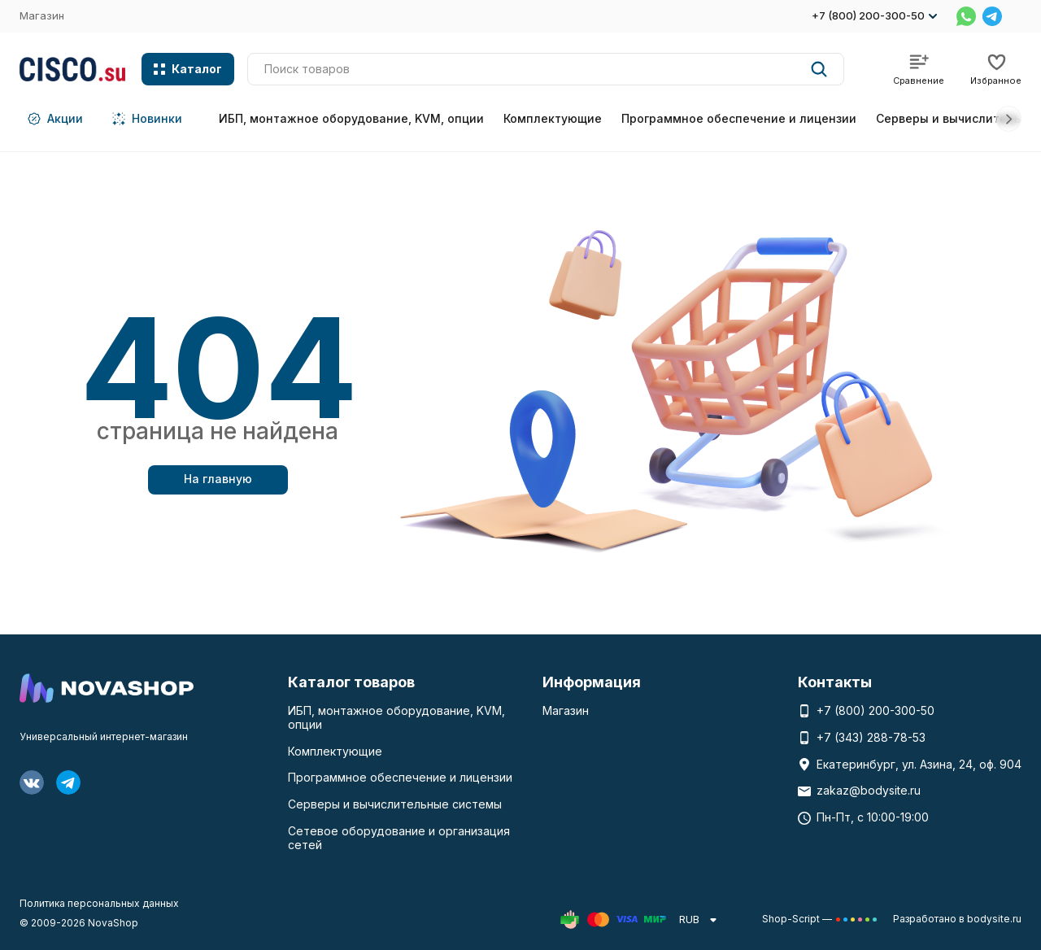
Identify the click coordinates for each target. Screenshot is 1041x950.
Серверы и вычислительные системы (395, 804)
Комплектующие (552, 118)
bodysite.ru (994, 919)
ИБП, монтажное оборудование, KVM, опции (351, 118)
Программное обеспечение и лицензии (738, 118)
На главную (218, 479)
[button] (1008, 119)
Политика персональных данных (99, 903)
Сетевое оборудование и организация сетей (399, 838)
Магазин (42, 15)
